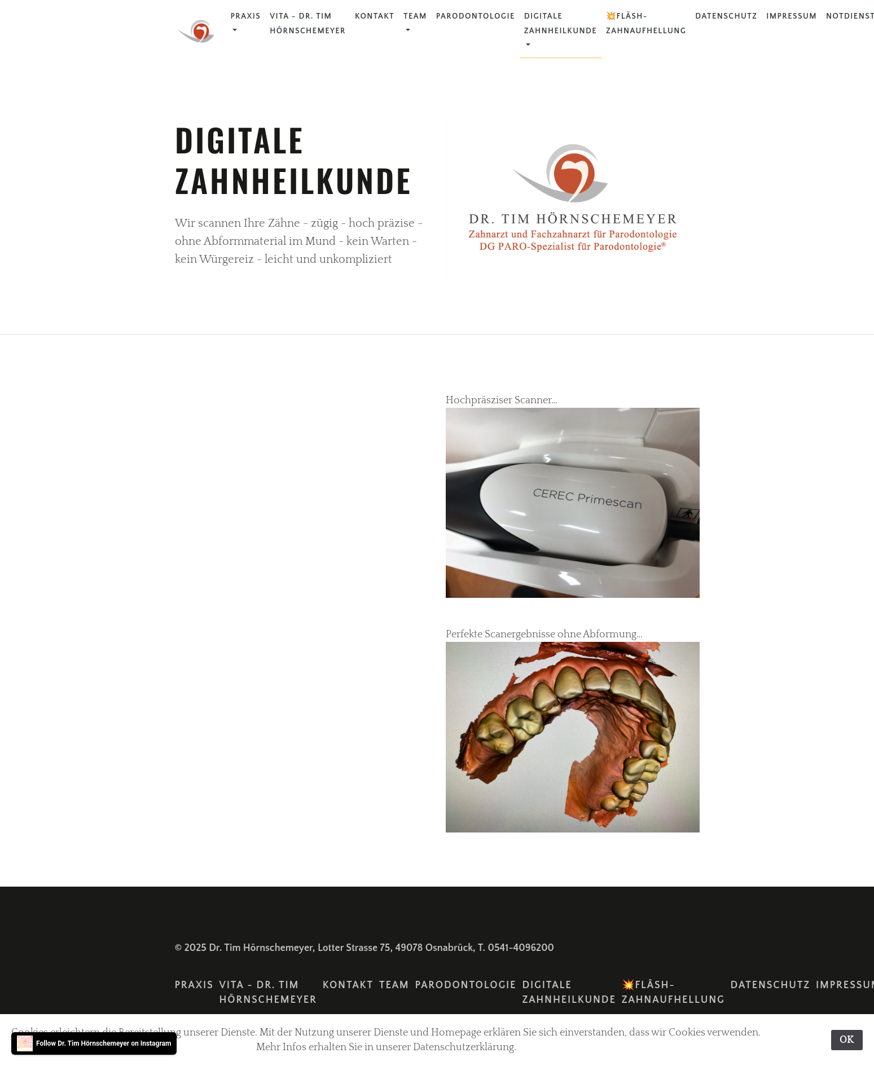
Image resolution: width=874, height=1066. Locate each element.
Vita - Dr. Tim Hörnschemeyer (308, 24)
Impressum (791, 16)
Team (415, 16)
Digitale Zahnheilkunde (560, 24)
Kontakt (374, 16)
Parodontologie (475, 16)
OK (847, 1040)
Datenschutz (726, 16)
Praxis (246, 16)
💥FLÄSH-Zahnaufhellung (646, 24)
